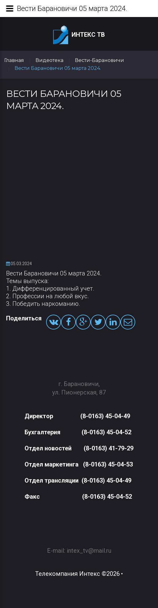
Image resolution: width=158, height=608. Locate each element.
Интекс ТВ (79, 35)
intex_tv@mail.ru (89, 547)
